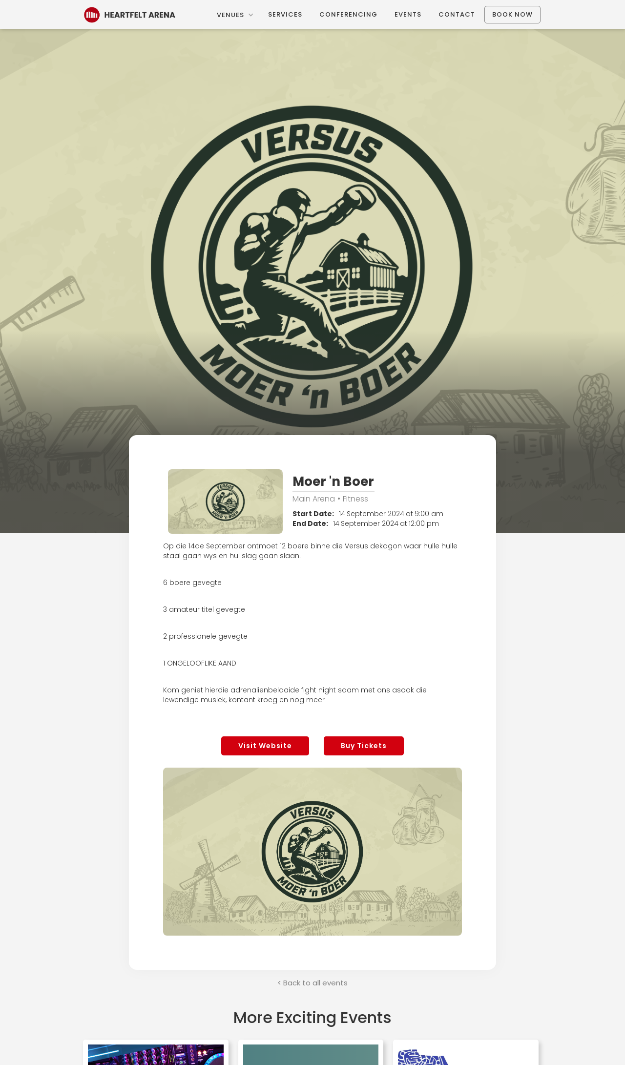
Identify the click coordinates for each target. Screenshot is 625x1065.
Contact (456, 14)
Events (408, 14)
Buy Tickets (364, 746)
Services (285, 14)
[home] (129, 14)
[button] (234, 15)
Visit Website (265, 746)
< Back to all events (312, 983)
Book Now (512, 14)
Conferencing (348, 14)
